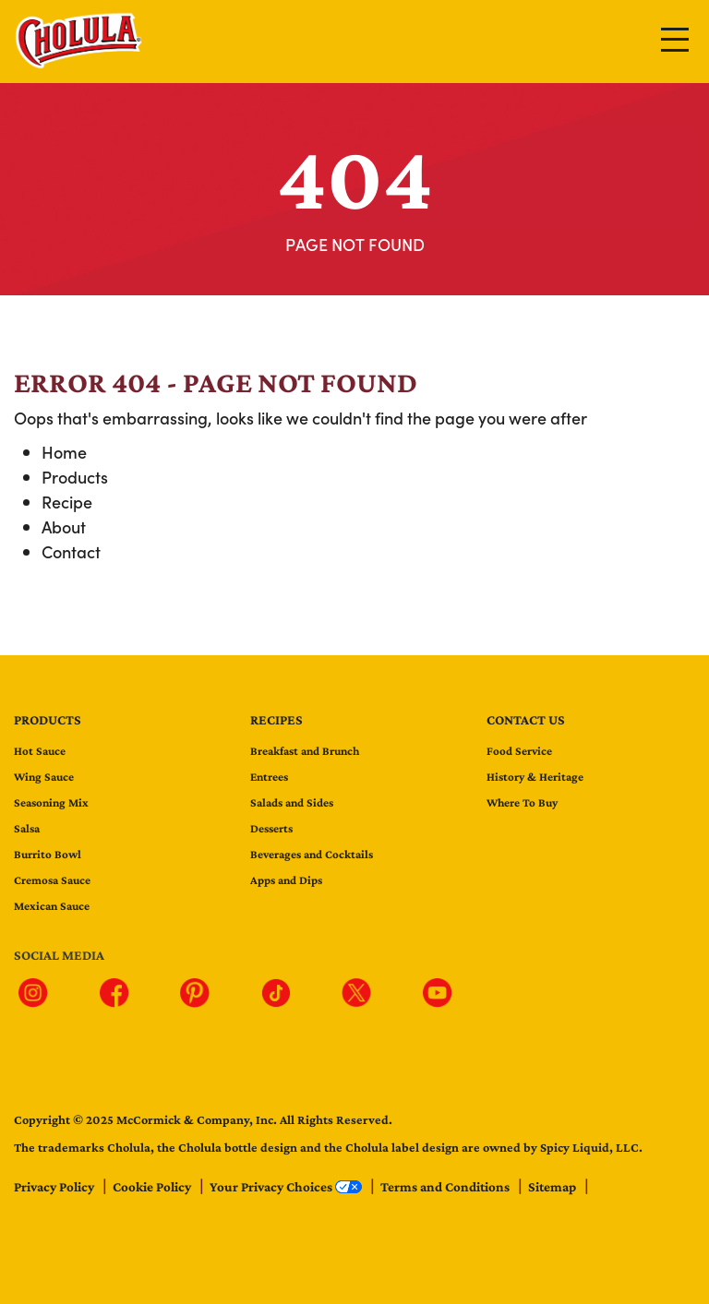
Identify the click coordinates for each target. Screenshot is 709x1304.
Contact (71, 551)
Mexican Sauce (52, 906)
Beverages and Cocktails (311, 854)
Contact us (526, 719)
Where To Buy (522, 802)
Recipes (276, 719)
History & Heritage (535, 777)
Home (64, 451)
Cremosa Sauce (52, 880)
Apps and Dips (286, 880)
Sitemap (553, 1186)
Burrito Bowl (47, 854)
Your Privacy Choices (287, 1186)
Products (75, 476)
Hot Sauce (40, 751)
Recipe (67, 501)
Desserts (271, 828)
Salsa (27, 828)
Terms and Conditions (446, 1186)
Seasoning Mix (51, 802)
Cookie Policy (153, 1186)
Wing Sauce (44, 777)
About (64, 526)
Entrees (269, 777)
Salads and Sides (291, 802)
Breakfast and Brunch (304, 751)
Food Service (519, 751)
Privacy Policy (55, 1186)
